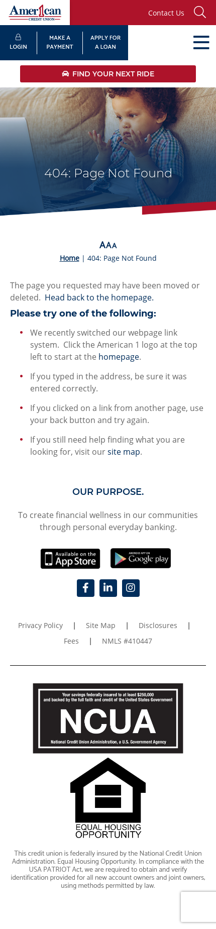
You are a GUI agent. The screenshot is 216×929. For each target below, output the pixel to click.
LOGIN (18, 43)
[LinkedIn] (108, 588)
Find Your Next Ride (108, 73)
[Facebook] (85, 588)
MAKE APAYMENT (59, 42)
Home (69, 258)
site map (123, 451)
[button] (202, 13)
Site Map (101, 625)
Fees (71, 641)
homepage (118, 356)
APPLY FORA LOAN (105, 42)
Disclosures (158, 625)
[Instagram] (131, 588)
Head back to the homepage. (99, 297)
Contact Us (166, 13)
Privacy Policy (40, 625)
